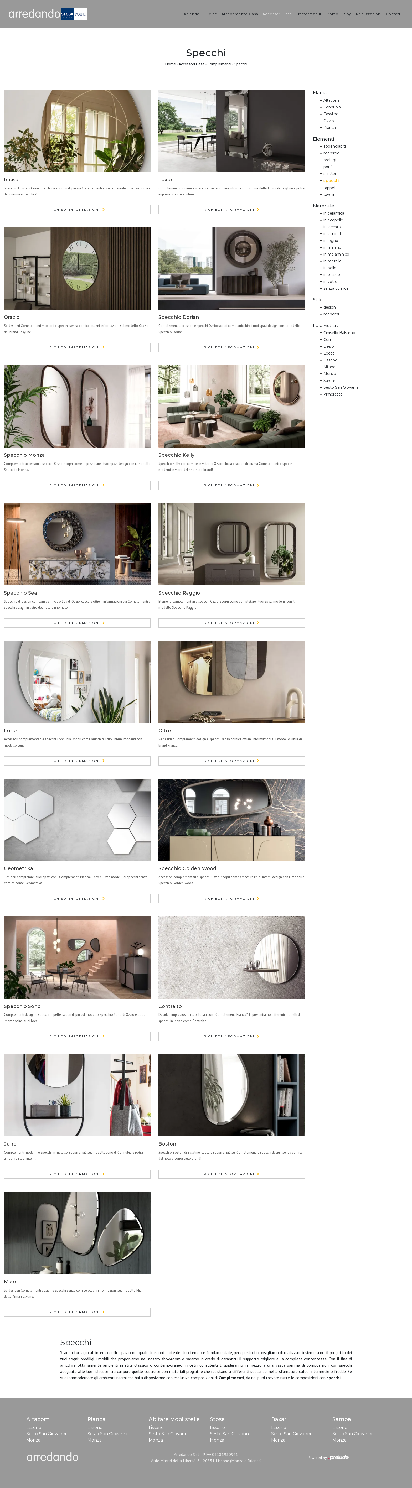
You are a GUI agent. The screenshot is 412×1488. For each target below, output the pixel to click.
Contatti (394, 14)
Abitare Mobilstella (174, 1419)
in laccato (332, 227)
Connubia (332, 107)
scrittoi (329, 173)
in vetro (330, 281)
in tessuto (332, 274)
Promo (331, 14)
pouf (327, 166)
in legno (330, 240)
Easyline (330, 114)
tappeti (330, 187)
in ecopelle (333, 220)
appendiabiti (334, 146)
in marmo (332, 247)
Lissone (330, 360)
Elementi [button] (323, 139)
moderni (331, 314)
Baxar (278, 1419)
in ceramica (333, 213)
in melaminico (336, 254)
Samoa (341, 1419)
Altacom (331, 100)
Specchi (240, 63)
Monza (329, 373)
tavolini (329, 194)
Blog (347, 14)
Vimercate (333, 394)
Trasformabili (308, 14)
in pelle (329, 268)
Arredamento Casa (240, 14)
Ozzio (328, 120)
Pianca (329, 127)
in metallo (332, 261)
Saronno (331, 380)
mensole (331, 153)
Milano (329, 367)
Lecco (329, 353)
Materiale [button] (323, 206)
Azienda (191, 14)
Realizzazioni (369, 14)
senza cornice (336, 288)
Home (170, 63)
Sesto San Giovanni (341, 387)
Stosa (217, 1419)
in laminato (333, 233)
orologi (329, 160)
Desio (328, 346)
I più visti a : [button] (325, 325)
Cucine (210, 14)
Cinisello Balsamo (339, 332)
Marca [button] (320, 92)
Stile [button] (318, 299)
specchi (331, 180)
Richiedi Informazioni (74, 209)
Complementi (219, 63)
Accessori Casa (277, 14)
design (329, 307)
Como (329, 339)
